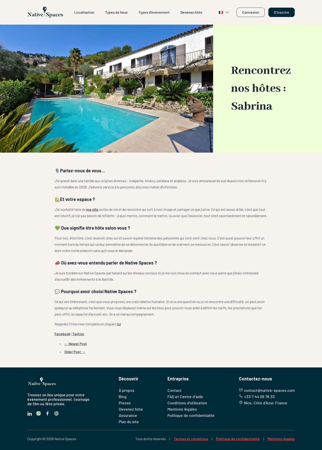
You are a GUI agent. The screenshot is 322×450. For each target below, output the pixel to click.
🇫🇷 (224, 12)
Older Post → (74, 352)
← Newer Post (75, 343)
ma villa (92, 209)
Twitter (78, 334)
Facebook (62, 334)
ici (119, 324)
